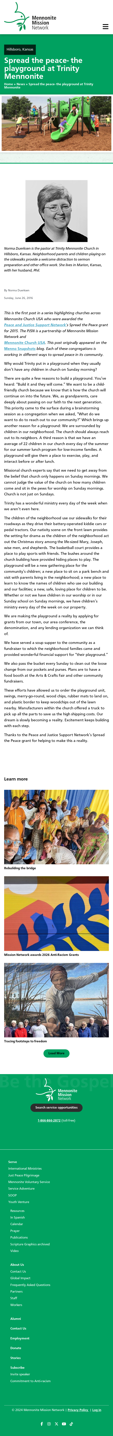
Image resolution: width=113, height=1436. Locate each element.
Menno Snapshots (20, 349)
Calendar (16, 1224)
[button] (56, 1053)
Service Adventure (21, 1188)
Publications (19, 1237)
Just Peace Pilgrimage (23, 1175)
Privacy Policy (78, 1410)
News (21, 84)
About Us (17, 1265)
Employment (19, 1338)
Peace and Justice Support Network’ (35, 325)
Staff (13, 1298)
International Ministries (25, 1168)
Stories (15, 1358)
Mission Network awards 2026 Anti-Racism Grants (41, 955)
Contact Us (18, 1271)
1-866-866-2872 (49, 1120)
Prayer (15, 1231)
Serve (12, 1162)
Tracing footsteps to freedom (25, 1041)
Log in (96, 1410)
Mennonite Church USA (24, 343)
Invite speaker (20, 1374)
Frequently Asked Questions (30, 1285)
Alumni (15, 1319)
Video (14, 1251)
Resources (17, 1211)
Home (8, 84)
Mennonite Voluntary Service (29, 1182)
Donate (15, 1348)
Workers (16, 1305)
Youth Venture (18, 1202)
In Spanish (17, 1217)
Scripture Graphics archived (30, 1244)
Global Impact (20, 1278)
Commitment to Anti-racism (30, 1381)
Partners (16, 1291)
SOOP (12, 1195)
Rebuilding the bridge (20, 868)
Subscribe (17, 1368)
